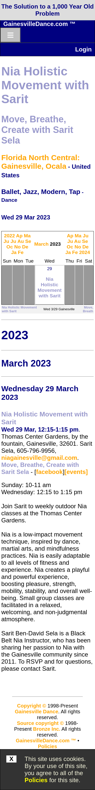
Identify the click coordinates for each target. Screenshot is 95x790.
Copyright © (31, 706)
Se (28, 241)
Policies (36, 780)
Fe (21, 252)
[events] (76, 471)
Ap (19, 235)
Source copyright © (40, 723)
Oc (9, 246)
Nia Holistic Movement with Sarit (45, 85)
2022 (9, 235)
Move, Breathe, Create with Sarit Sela (37, 130)
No (17, 246)
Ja (13, 252)
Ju (6, 241)
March (41, 244)
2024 (84, 252)
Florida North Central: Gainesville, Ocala (40, 161)
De (25, 246)
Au (20, 241)
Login (83, 49)
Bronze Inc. (46, 729)
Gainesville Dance (36, 711)
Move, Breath (88, 309)
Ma (27, 235)
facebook (49, 471)
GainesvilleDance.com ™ (39, 23)
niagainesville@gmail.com (39, 457)
